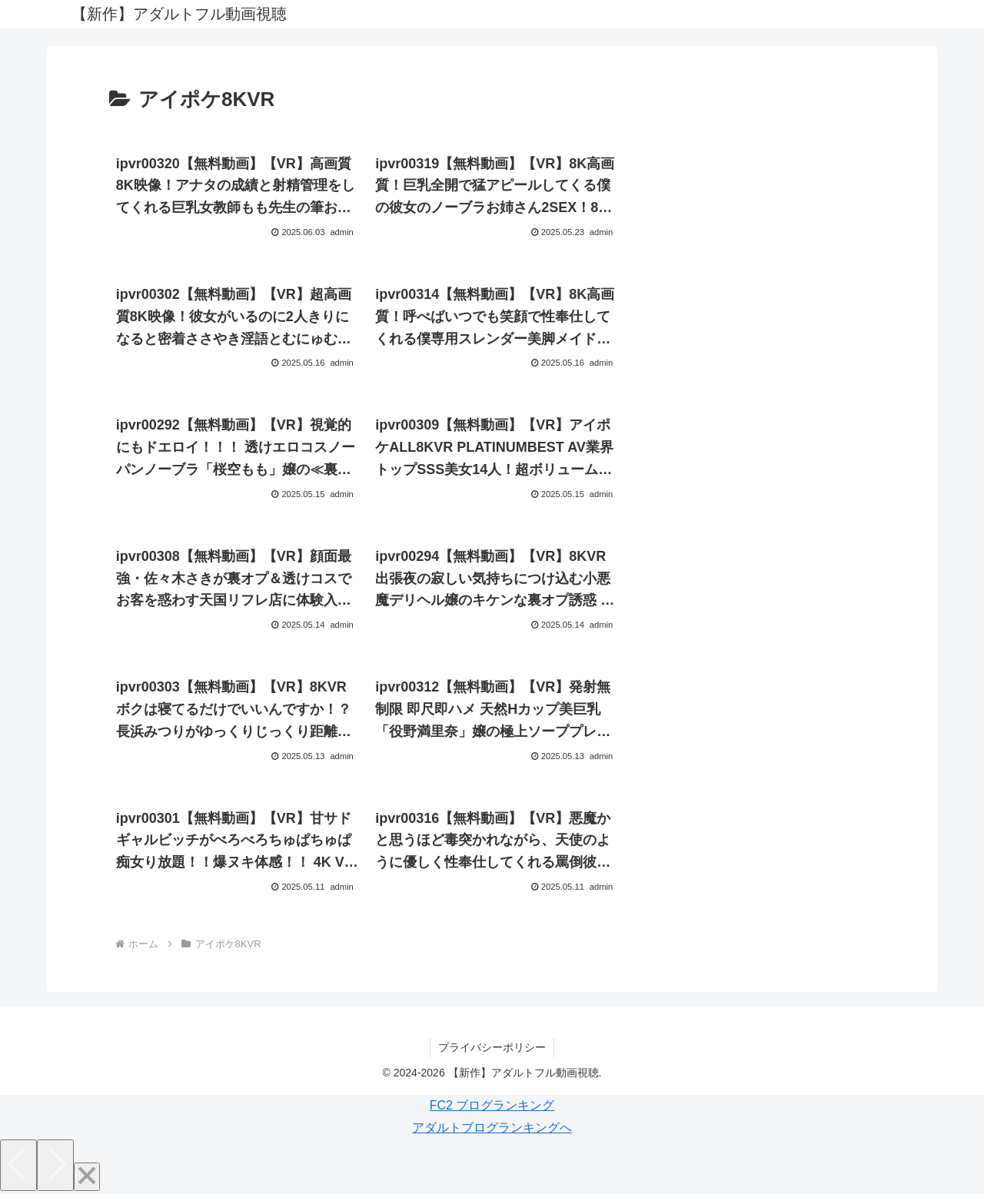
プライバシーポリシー (492, 1047)
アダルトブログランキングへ (492, 1127)
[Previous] (18, 1165)
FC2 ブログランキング (492, 1105)
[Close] (87, 1176)
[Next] (55, 1165)
